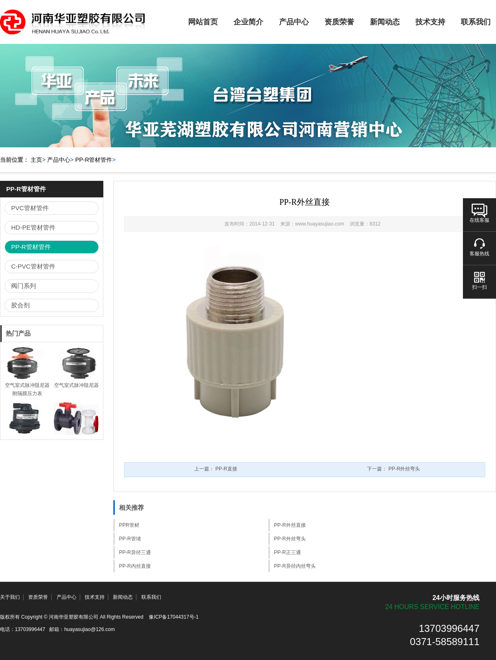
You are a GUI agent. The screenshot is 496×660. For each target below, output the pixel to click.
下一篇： (393, 469)
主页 (36, 159)
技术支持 (430, 22)
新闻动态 (385, 22)
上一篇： (215, 469)
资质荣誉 (339, 22)
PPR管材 (129, 525)
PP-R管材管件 (93, 159)
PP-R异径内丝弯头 (295, 566)
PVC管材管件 (30, 207)
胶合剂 (20, 305)
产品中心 (294, 22)
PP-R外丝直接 (290, 525)
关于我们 (10, 597)
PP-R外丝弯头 (290, 539)
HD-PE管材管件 (33, 227)
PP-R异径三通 (135, 552)
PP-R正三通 (287, 552)
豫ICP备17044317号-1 (173, 617)
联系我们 (151, 597)
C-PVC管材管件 (33, 266)
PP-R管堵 (130, 539)
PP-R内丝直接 (135, 566)
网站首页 (203, 22)
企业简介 (248, 22)
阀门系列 (23, 285)
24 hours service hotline (432, 606)
